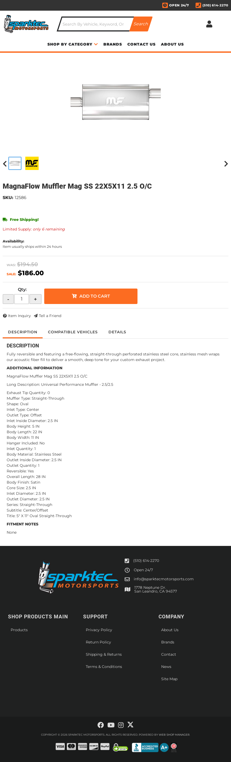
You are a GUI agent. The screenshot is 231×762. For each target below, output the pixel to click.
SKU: (8, 197)
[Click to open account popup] (209, 24)
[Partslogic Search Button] (141, 24)
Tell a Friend (50, 315)
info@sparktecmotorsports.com (164, 579)
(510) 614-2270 (146, 560)
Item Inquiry (19, 315)
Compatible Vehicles (73, 332)
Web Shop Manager (174, 734)
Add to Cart (94, 296)
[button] (104, 24)
